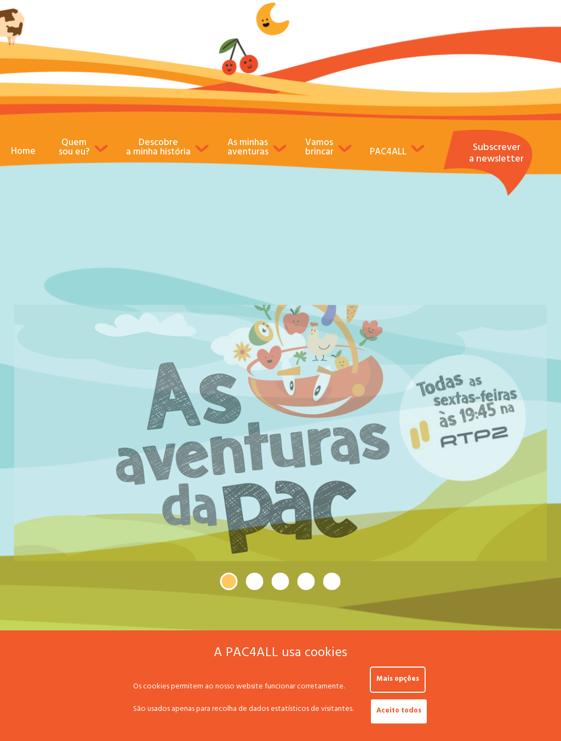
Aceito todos (398, 711)
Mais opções (397, 679)
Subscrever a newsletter (496, 154)
